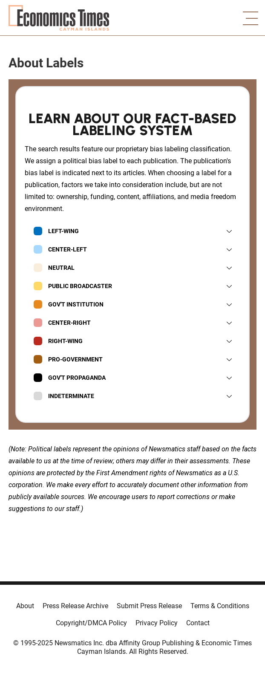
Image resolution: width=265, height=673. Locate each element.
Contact (198, 623)
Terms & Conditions (219, 606)
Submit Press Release (149, 606)
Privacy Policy (156, 623)
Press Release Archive (75, 606)
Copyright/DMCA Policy (91, 623)
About (25, 606)
